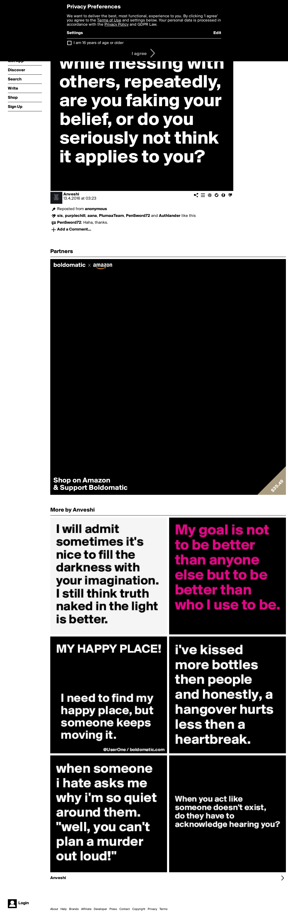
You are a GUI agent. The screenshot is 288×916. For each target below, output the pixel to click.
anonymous (96, 209)
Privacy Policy (116, 25)
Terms (163, 909)
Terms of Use (109, 20)
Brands (74, 909)
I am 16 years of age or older (99, 43)
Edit (217, 33)
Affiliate (86, 909)
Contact (124, 909)
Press (113, 909)
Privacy (152, 909)
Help (63, 909)
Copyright (138, 909)
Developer (100, 909)
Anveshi (71, 194)
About (54, 909)
